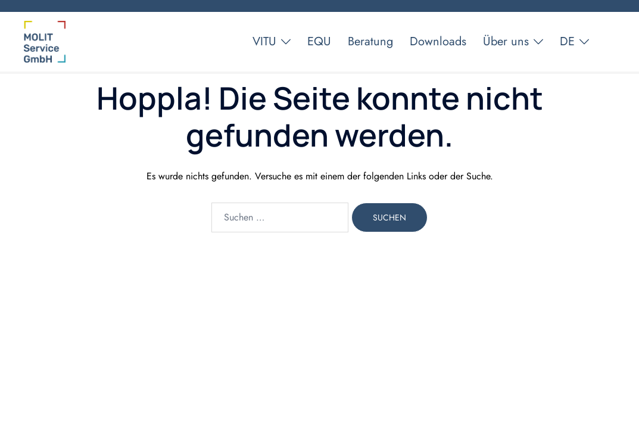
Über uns (506, 41)
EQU (319, 41)
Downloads (438, 41)
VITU (264, 41)
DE (567, 41)
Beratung (370, 41)
